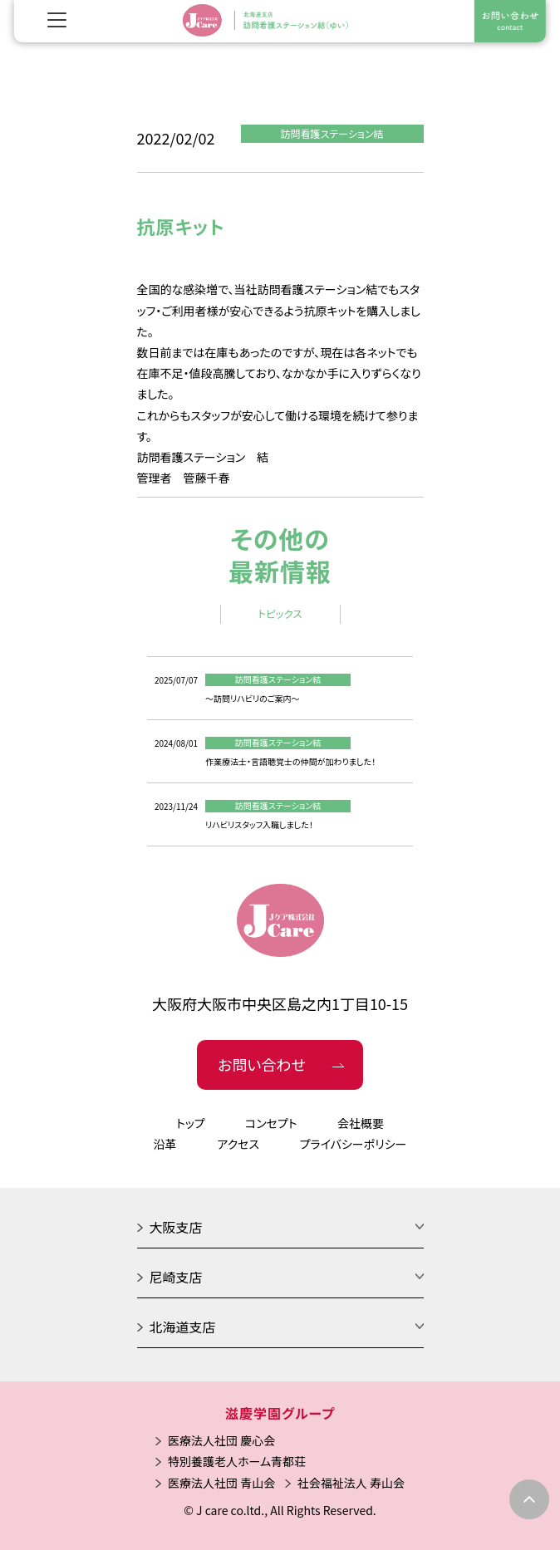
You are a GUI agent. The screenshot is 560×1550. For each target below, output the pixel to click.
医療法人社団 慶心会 (221, 1440)
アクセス (238, 1144)
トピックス (280, 613)
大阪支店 (176, 1227)
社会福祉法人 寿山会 (351, 1482)
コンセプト (271, 1123)
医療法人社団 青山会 (221, 1482)
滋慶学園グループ (280, 1413)
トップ (190, 1123)
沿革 (165, 1144)
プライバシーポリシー (353, 1144)
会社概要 (360, 1123)
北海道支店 (183, 1327)
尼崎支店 (176, 1277)
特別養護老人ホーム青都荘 (237, 1461)
